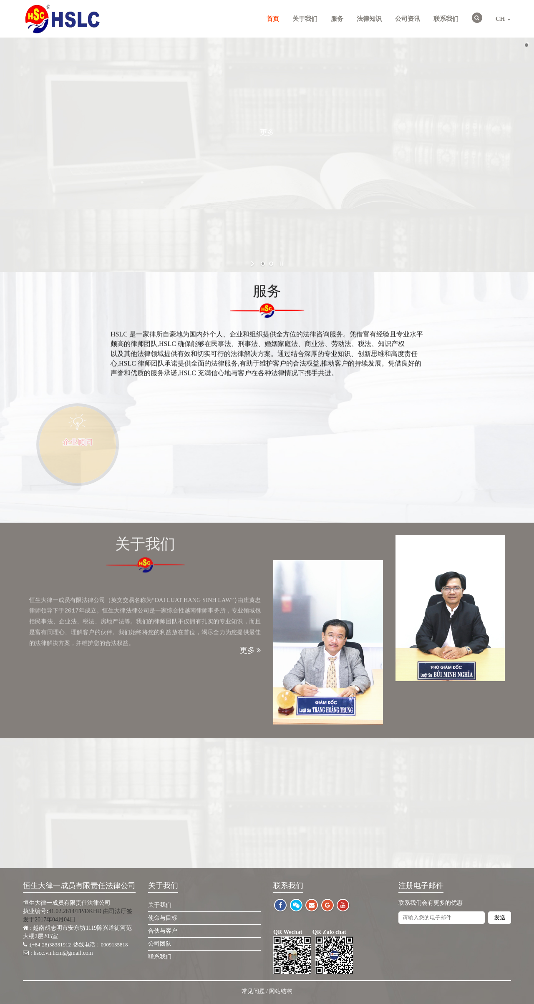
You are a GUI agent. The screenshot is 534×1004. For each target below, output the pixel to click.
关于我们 (304, 18)
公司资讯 (407, 18)
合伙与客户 (162, 931)
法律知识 (369, 18)
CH (503, 18)
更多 (267, 132)
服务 (337, 18)
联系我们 (445, 18)
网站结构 (280, 991)
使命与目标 (162, 918)
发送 (500, 917)
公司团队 (159, 944)
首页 (273, 18)
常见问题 (253, 991)
